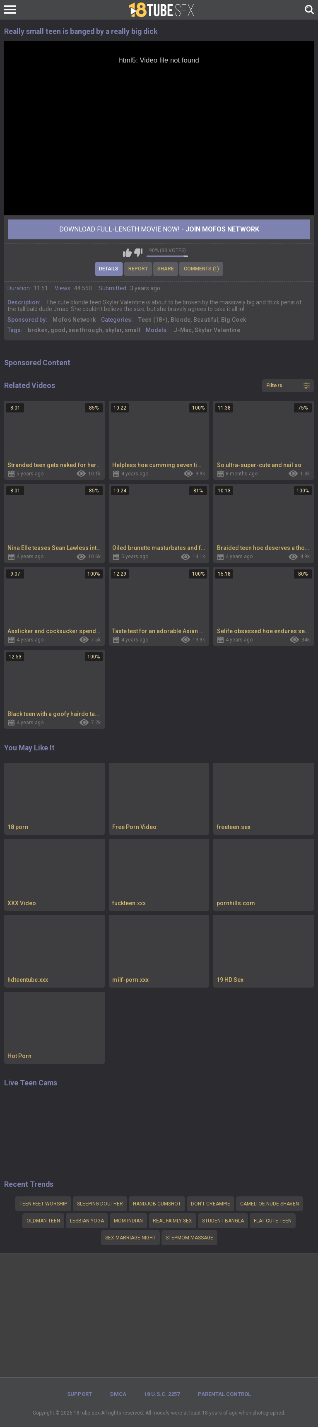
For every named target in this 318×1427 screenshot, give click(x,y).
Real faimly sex (172, 1221)
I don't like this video (138, 252)
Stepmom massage (189, 1238)
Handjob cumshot (157, 1204)
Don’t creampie (210, 1204)
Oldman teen (43, 1221)
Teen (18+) (153, 319)
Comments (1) (201, 269)
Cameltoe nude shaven (269, 1204)
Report (138, 269)
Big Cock (233, 319)
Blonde (181, 319)
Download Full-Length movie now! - (159, 229)
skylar (113, 330)
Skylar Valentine (217, 330)
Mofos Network (74, 319)
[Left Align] (12, 9)
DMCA (118, 1394)
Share (165, 269)
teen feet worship (43, 1204)
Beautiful (206, 319)
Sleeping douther (100, 1204)
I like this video (127, 252)
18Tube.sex (87, 1413)
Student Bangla (223, 1221)
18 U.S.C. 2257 (162, 1394)
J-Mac (182, 330)
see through (85, 330)
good (58, 330)
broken (38, 330)
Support (79, 1394)
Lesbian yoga (87, 1221)
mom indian (128, 1221)
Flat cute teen (273, 1221)
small (133, 330)
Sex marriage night (130, 1238)
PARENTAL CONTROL (224, 1394)
